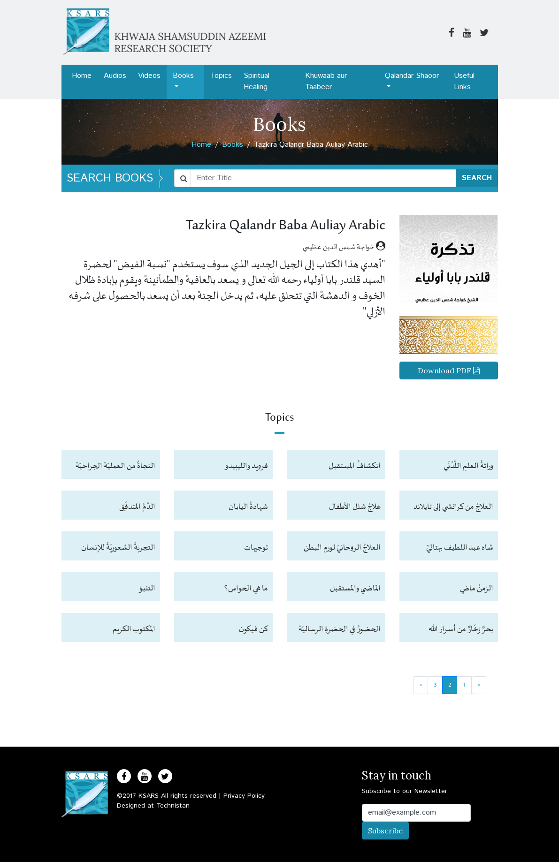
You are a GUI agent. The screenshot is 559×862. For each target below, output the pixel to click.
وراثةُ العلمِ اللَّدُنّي (468, 466)
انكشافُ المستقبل (355, 466)
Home (82, 75)
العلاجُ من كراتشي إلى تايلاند (453, 507)
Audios (115, 75)
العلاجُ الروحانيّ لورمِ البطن (342, 547)
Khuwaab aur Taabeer (326, 81)
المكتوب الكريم (134, 629)
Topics (221, 75)
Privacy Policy (244, 796)
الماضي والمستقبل (355, 588)
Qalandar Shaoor (412, 75)
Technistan (173, 805)
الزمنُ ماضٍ (476, 588)
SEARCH (477, 178)
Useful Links (464, 81)
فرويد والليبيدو (246, 466)
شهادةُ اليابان (248, 507)
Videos (149, 75)
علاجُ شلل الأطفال (355, 507)
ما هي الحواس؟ (246, 588)
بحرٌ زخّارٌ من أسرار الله (461, 629)
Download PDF (449, 370)
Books (183, 75)
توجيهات (256, 547)
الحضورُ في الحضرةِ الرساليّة (340, 629)
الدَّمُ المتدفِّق (137, 507)
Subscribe (385, 830)
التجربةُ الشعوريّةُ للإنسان (118, 547)
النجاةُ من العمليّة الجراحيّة (115, 466)
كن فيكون (253, 629)
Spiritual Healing (256, 81)
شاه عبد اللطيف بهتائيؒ (459, 547)
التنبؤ (146, 588)
